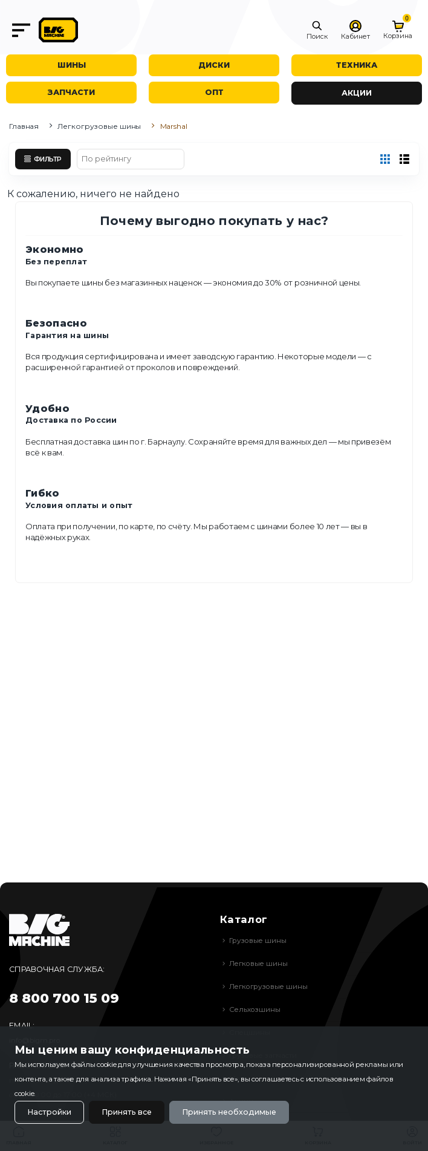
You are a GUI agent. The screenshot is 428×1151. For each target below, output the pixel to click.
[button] (317, 30)
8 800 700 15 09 (64, 998)
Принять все (127, 1112)
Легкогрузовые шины (99, 126)
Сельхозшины (254, 1009)
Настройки (49, 1112)
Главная (24, 126)
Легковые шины (258, 963)
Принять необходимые (229, 1112)
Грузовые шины (258, 940)
